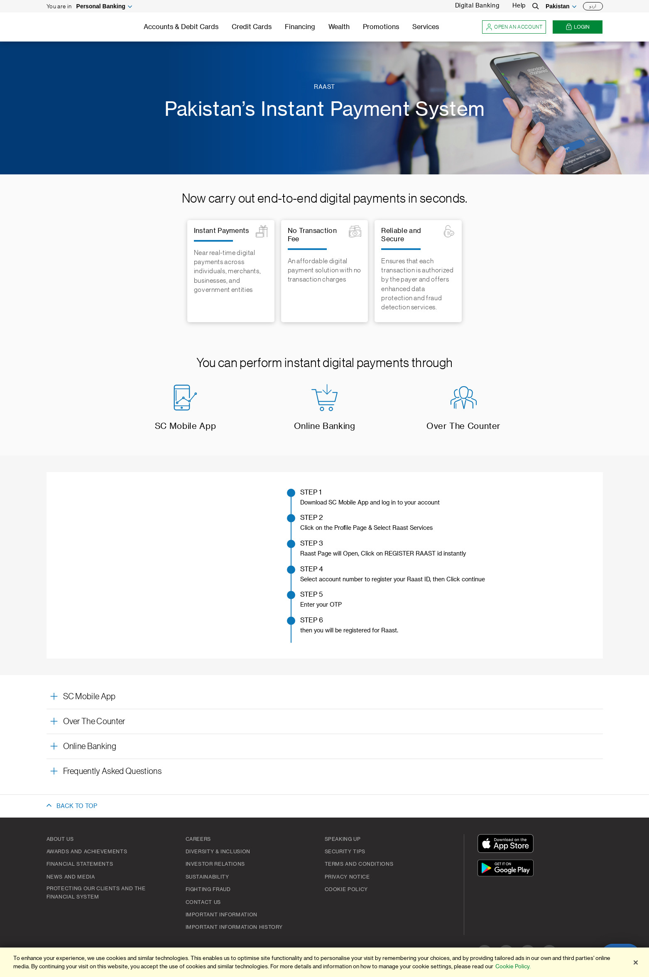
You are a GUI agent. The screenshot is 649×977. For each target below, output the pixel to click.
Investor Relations (215, 864)
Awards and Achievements (87, 851)
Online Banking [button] (89, 746)
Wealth (339, 27)
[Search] (535, 6)
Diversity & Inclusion (218, 851)
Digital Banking (477, 6)
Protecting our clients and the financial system (96, 892)
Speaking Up (343, 839)
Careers (198, 839)
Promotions (381, 27)
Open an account (514, 27)
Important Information (221, 914)
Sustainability (207, 876)
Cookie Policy (346, 889)
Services (425, 27)
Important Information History (234, 927)
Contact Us (203, 902)
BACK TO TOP (76, 806)
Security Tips (345, 851)
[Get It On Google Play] (507, 869)
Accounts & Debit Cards (181, 27)
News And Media (71, 876)
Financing (300, 27)
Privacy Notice (347, 876)
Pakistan (558, 6)
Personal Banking (100, 6)
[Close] (636, 962)
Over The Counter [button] (94, 721)
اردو (592, 6)
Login (578, 27)
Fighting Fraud (208, 889)
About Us (60, 839)
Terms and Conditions (359, 864)
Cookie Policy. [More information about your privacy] (513, 966)
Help (519, 6)
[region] (324, 962)
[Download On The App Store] (507, 844)
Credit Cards (252, 27)
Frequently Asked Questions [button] (112, 771)
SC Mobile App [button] (89, 697)
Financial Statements (80, 864)
